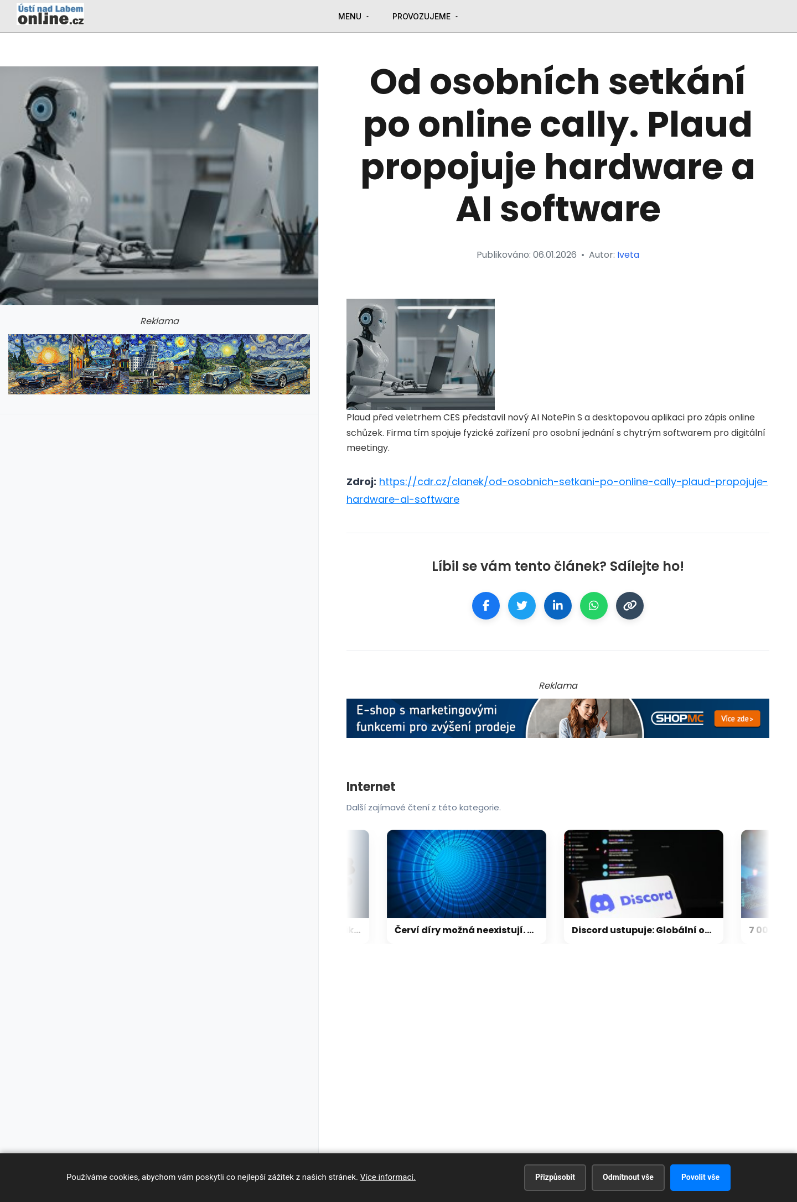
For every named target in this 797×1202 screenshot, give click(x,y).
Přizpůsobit (555, 1177)
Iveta (628, 254)
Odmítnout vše (628, 1177)
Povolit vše (700, 1177)
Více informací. (388, 1177)
